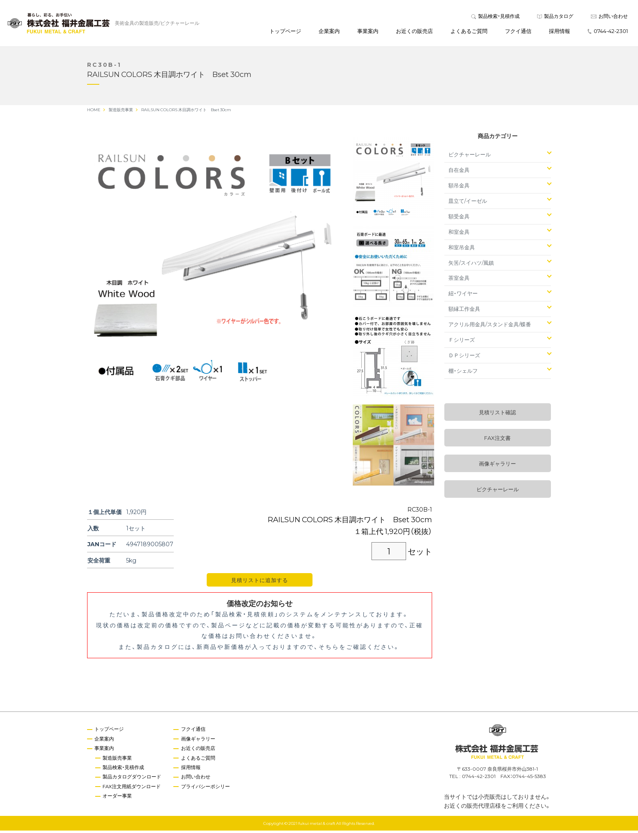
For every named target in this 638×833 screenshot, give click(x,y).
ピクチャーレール (469, 156)
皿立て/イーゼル (467, 203)
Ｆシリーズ (461, 342)
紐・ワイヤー (463, 295)
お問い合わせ (609, 17)
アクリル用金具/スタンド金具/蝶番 (489, 326)
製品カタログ (555, 17)
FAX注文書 (497, 440)
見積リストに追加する (259, 582)
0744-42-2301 (608, 32)
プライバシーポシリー (206, 789)
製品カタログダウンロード (132, 779)
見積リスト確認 (497, 414)
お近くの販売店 (414, 32)
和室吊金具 (461, 249)
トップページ (285, 32)
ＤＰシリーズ (464, 357)
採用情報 (559, 32)
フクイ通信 (518, 32)
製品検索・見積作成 (495, 17)
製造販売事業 (118, 760)
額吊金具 (459, 187)
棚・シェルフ (463, 373)
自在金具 (459, 172)
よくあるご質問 (468, 32)
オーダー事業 (118, 799)
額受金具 (459, 218)
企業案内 (329, 32)
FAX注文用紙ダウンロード (132, 789)
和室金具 (459, 234)
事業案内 (367, 32)
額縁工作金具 (464, 311)
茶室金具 (459, 280)
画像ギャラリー (497, 466)
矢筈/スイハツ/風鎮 (471, 264)
